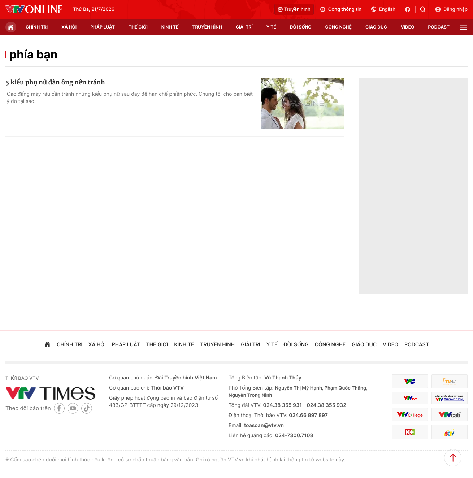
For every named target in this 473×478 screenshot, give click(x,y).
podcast (439, 27)
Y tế (271, 27)
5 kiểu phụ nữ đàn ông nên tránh (55, 82)
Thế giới (138, 27)
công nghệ (338, 27)
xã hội (69, 27)
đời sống (301, 27)
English (382, 9)
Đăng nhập (451, 9)
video (408, 27)
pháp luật (102, 27)
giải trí (244, 27)
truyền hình (207, 27)
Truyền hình (294, 9)
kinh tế (170, 27)
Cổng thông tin (340, 9)
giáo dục (376, 27)
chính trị (37, 27)
